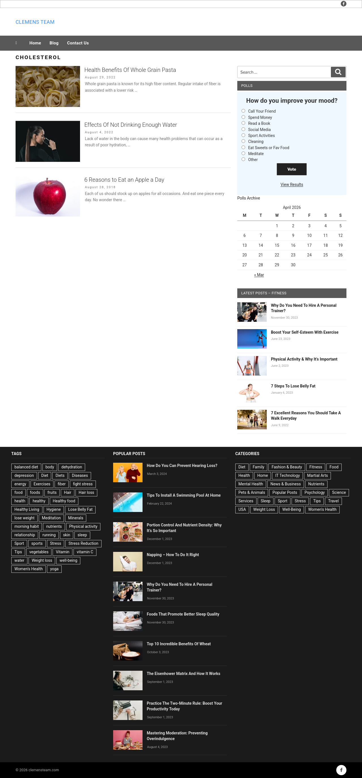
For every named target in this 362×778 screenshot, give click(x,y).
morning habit (26, 526)
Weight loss (42, 560)
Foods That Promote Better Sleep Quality (183, 614)
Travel (333, 501)
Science (339, 492)
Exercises (42, 484)
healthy (39, 501)
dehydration (71, 467)
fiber (62, 484)
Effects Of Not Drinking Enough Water (130, 124)
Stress (55, 543)
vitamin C (85, 552)
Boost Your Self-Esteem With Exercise (305, 332)
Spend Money (260, 117)
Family (258, 467)
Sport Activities (261, 135)
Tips (18, 552)
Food (333, 467)
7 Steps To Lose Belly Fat (293, 386)
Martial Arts (317, 475)
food (18, 492)
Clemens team (35, 22)
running (49, 535)
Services (245, 501)
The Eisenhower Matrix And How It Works (183, 673)
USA (242, 509)
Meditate (256, 153)
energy (20, 484)
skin (66, 535)
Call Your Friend (262, 111)
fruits (52, 492)
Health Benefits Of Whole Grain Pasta (130, 70)
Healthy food (64, 501)
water (19, 560)
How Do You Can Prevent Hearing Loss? (182, 465)
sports (37, 543)
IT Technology (287, 475)
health (19, 501)
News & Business (285, 484)
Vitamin (62, 552)
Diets (59, 475)
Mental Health (250, 484)
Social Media (259, 129)
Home (35, 43)
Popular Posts (284, 492)
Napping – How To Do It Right (173, 554)
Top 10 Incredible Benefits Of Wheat (179, 644)
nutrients (54, 526)
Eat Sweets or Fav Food (268, 147)
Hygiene (54, 509)
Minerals (75, 518)
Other (253, 159)
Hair (67, 492)
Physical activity (83, 526)
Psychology (315, 492)
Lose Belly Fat (80, 509)
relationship (24, 535)
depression (24, 475)
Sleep (265, 501)
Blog (54, 43)
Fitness (315, 467)
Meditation (51, 518)
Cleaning (255, 141)
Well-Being (291, 509)
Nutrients (316, 484)
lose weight (24, 518)
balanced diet (26, 467)
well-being (68, 560)
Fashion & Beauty (287, 467)
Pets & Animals (251, 492)
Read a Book (259, 123)
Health (244, 475)
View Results (292, 184)
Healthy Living (26, 509)
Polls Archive (248, 198)
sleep (82, 535)
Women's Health (28, 569)
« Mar (259, 275)
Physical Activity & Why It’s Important (304, 359)
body (50, 467)
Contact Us (78, 43)
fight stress (83, 484)
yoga (54, 569)
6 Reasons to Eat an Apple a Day (124, 179)
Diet (44, 475)
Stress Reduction (83, 543)
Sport (19, 543)
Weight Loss (264, 509)
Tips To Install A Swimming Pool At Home (184, 495)
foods (35, 492)
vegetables (39, 552)
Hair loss (86, 492)
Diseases (80, 475)
